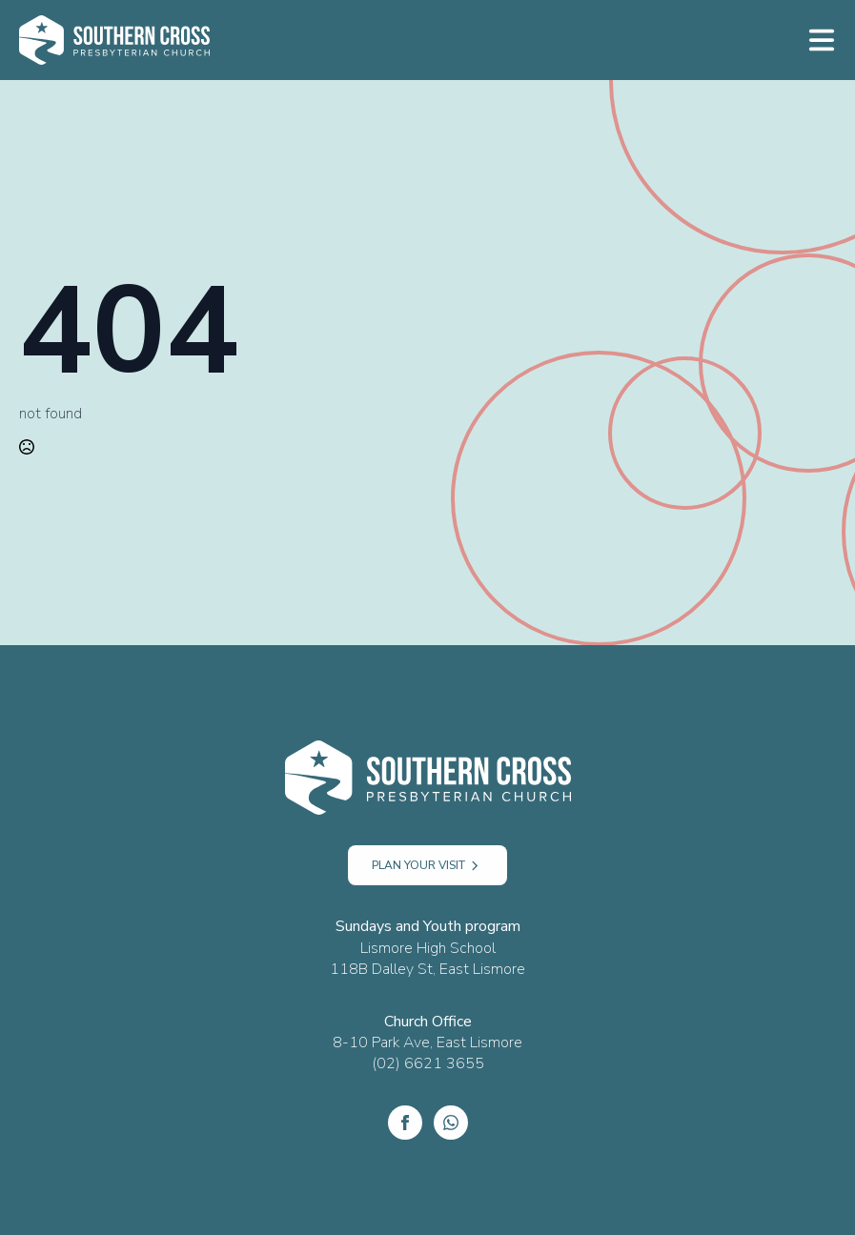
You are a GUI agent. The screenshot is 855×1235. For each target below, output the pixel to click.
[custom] (451, 1122)
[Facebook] (405, 1122)
